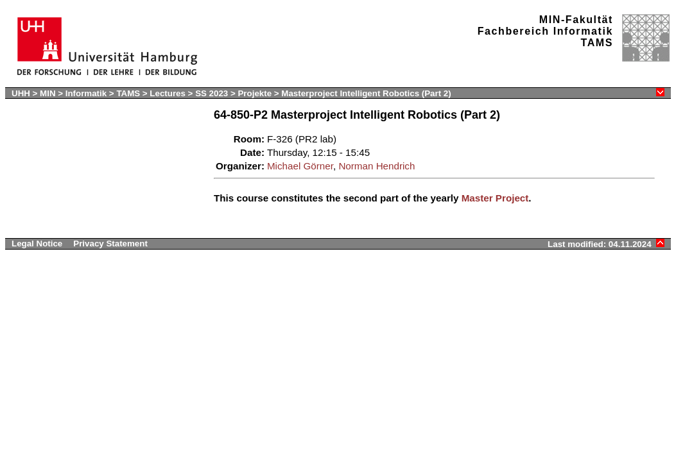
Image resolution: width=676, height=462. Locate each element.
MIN (47, 93)
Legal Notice (37, 243)
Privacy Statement (110, 243)
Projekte (255, 93)
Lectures (168, 93)
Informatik (86, 93)
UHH (21, 93)
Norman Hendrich (376, 165)
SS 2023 (212, 93)
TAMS (128, 93)
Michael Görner (300, 165)
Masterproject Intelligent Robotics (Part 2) (366, 93)
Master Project (495, 198)
